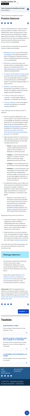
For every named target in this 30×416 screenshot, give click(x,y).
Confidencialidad (19, 383)
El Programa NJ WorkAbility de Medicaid (15, 74)
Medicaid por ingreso (10, 52)
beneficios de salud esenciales (12, 126)
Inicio (2, 369)
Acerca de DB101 (18, 369)
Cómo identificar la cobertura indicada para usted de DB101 (14, 277)
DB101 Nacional (5, 373)
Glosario (3, 371)
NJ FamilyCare (8, 54)
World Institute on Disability (16, 381)
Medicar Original (11, 209)
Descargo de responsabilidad (7, 383)
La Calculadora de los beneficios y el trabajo (15, 355)
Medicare (6, 86)
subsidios (7, 106)
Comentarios (17, 371)
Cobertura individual (9, 102)
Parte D (21, 201)
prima (5, 83)
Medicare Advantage (12, 205)
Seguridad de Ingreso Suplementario (14, 69)
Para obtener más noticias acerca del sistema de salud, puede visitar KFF (15, 297)
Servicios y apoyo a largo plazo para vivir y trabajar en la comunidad (15, 339)
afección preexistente (22, 240)
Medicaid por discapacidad (11, 63)
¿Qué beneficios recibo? (11, 325)
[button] (15, 9)
